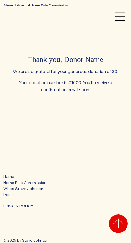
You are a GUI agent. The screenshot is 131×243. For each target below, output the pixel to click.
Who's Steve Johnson (23, 188)
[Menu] (120, 16)
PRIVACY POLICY (18, 206)
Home (8, 176)
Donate (10, 194)
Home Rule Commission (24, 182)
